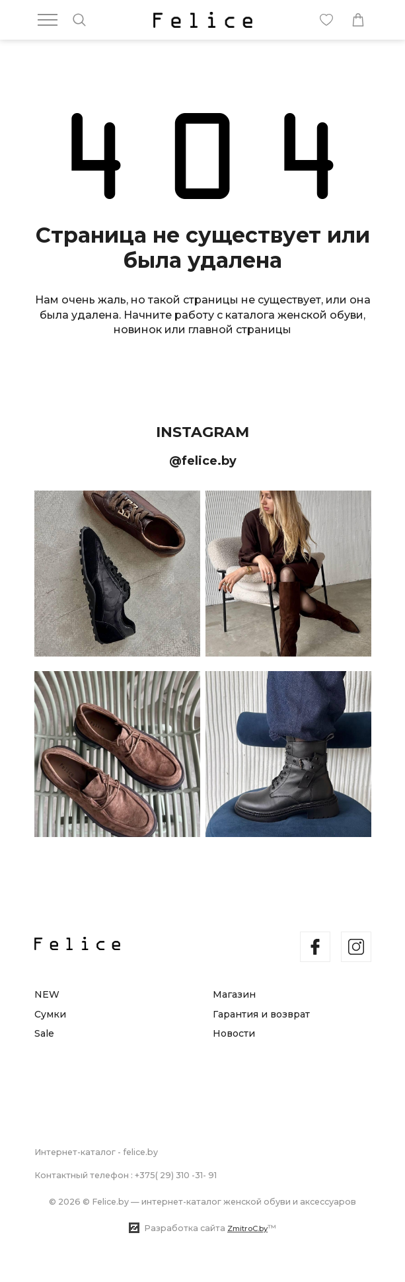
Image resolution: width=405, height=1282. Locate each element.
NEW (46, 994)
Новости (234, 1033)
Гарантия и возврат (261, 1014)
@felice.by (203, 461)
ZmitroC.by (247, 1228)
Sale (44, 1033)
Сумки (50, 1014)
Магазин (234, 994)
